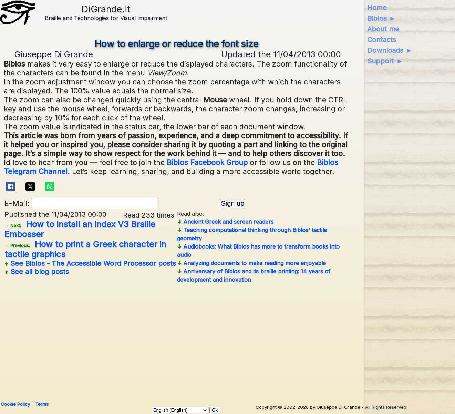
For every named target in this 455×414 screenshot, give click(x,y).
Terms (42, 404)
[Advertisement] (177, 339)
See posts (90, 263)
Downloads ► (389, 50)
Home (377, 7)
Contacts (381, 40)
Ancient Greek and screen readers (225, 221)
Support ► (385, 61)
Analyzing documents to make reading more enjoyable (251, 263)
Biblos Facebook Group (207, 162)
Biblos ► (381, 18)
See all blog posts (36, 271)
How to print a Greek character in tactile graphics (85, 249)
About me (383, 29)
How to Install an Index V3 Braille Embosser (79, 229)
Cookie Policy (15, 404)
